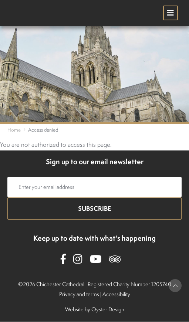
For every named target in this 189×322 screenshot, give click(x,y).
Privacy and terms (79, 294)
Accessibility (116, 294)
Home (14, 129)
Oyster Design (107, 309)
